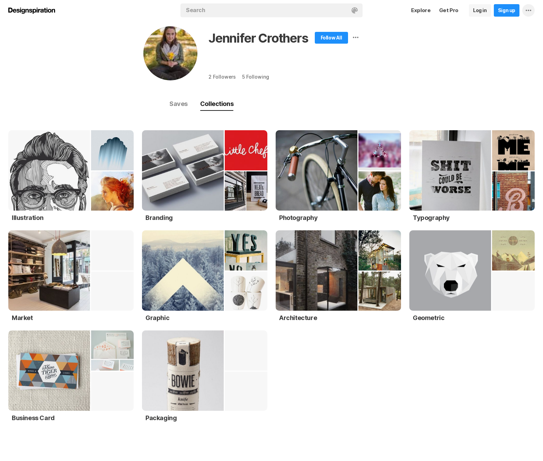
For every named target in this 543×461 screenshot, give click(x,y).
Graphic (157, 317)
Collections (216, 103)
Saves (178, 103)
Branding (159, 217)
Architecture (298, 317)
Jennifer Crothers (258, 38)
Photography (298, 217)
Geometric (428, 317)
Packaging (161, 418)
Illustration (27, 217)
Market (22, 317)
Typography (431, 217)
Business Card (33, 418)
